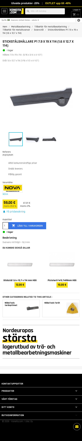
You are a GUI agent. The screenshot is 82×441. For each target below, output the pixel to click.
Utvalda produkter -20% (25, 3)
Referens (7, 151)
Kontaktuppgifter (12, 383)
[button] (14, 211)
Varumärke (8, 182)
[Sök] (45, 11)
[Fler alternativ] (77, 426)
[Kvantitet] (5, 225)
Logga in (77, 9)
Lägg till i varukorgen (27, 226)
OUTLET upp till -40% (58, 3)
